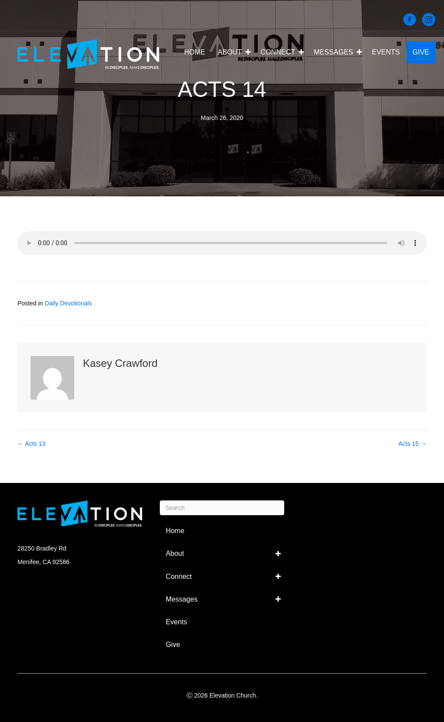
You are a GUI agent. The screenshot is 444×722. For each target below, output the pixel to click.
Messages (333, 52)
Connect (278, 52)
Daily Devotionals (68, 303)
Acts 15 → (412, 443)
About (230, 52)
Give (421, 52)
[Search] (222, 507)
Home (194, 52)
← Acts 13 (31, 443)
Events (386, 52)
